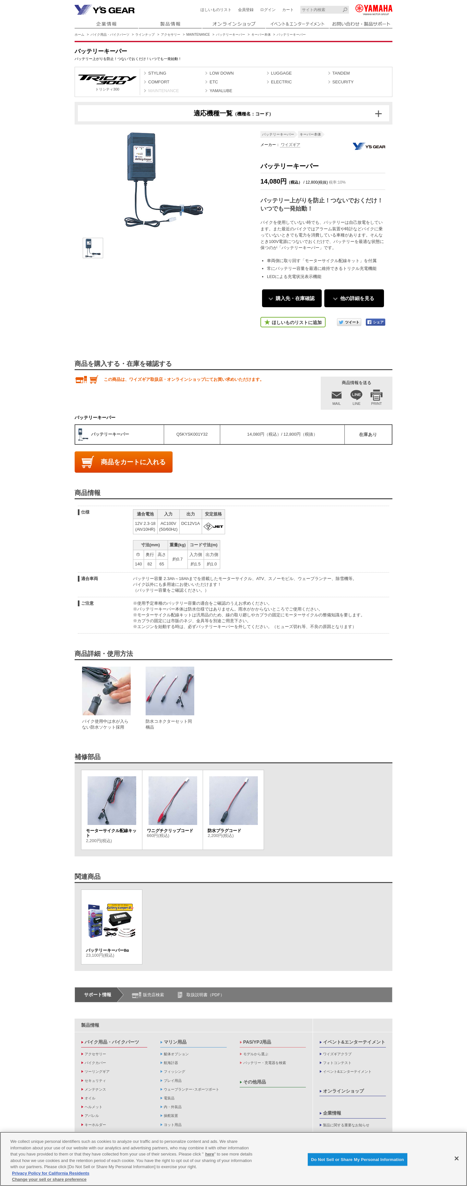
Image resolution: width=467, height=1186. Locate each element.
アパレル (92, 1116)
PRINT (376, 403)
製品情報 (90, 1025)
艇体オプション (176, 1054)
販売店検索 (153, 994)
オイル (90, 1098)
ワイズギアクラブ (337, 1054)
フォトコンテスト (337, 1063)
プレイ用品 (173, 1081)
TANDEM (341, 73)
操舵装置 (171, 1116)
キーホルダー (95, 1125)
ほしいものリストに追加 (297, 322)
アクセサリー (170, 34)
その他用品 (254, 1081)
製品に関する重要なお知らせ (346, 1125)
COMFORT (158, 81)
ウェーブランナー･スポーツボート (191, 1089)
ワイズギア (290, 144)
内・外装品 (173, 1107)
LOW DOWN (222, 73)
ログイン (268, 9)
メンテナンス (95, 1089)
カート (288, 9)
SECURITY (343, 81)
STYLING (157, 73)
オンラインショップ (343, 1091)
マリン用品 (175, 1042)
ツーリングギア (97, 1071)
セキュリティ (95, 1081)
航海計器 (171, 1063)
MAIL (336, 403)
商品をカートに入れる (133, 462)
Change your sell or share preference (49, 1180)
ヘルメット (93, 1107)
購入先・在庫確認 (295, 298)
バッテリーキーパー (230, 34)
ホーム (79, 34)
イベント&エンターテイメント (354, 1042)
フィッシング (174, 1071)
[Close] (456, 1159)
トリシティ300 (107, 82)
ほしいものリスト (216, 9)
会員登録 (246, 9)
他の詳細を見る (357, 298)
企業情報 (332, 1113)
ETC (214, 81)
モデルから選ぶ (255, 1054)
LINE (356, 403)
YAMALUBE (221, 90)
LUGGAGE (281, 73)
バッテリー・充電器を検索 (264, 1063)
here (209, 1155)
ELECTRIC (281, 81)
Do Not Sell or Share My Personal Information (357, 1160)
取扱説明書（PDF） (205, 994)
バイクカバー (95, 1063)
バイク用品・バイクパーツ (109, 34)
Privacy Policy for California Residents (50, 1174)
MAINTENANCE (198, 34)
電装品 (169, 1098)
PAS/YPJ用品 (257, 1042)
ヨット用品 (173, 1125)
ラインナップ (145, 34)
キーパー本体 (261, 34)
